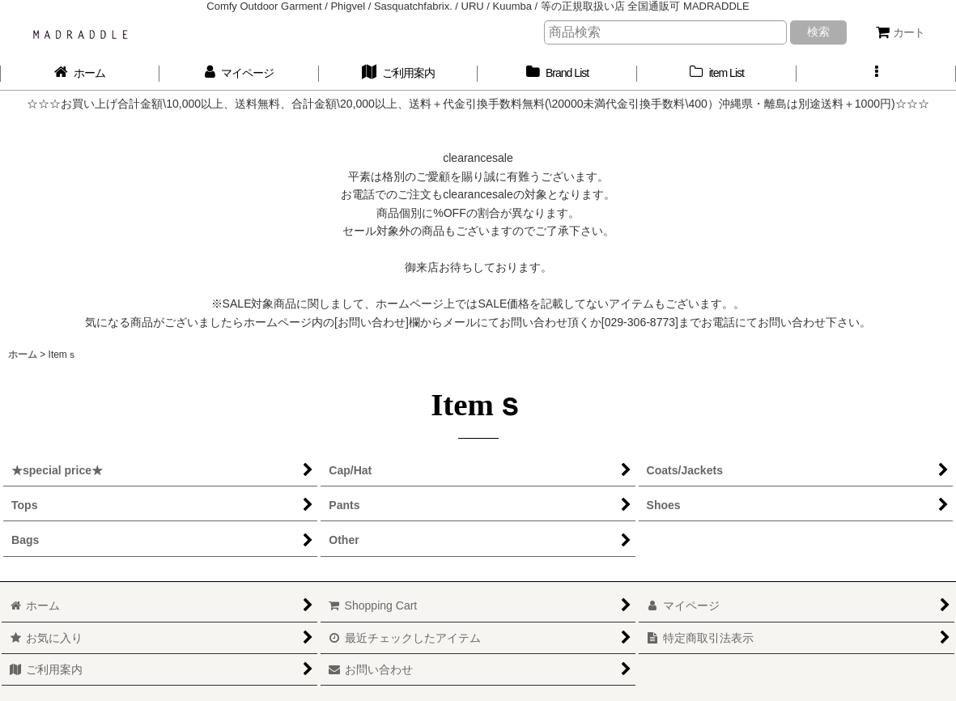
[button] (876, 73)
